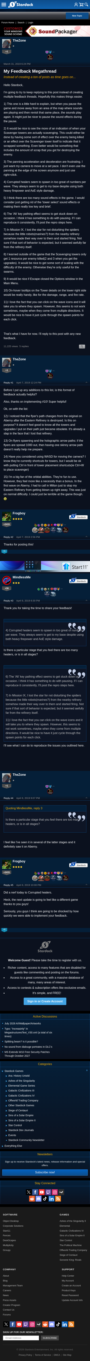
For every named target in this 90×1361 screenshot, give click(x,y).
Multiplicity (8, 1245)
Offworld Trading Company (73, 1250)
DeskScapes (9, 1240)
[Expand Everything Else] (2, 1146)
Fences (6, 1235)
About (6, 1275)
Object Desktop (11, 1221)
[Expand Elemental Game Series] (6, 1086)
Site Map (67, 1355)
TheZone (19, 40)
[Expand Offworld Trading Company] (6, 1101)
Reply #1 (8, 382)
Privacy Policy (25, 1355)
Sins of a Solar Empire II (72, 1235)
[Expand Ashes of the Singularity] (6, 1081)
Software (10, 1214)
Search (21, 22)
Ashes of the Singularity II (73, 1221)
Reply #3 (8, 600)
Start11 (6, 1230)
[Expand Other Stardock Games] (6, 1106)
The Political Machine (71, 1245)
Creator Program (11, 1305)
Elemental (65, 1226)
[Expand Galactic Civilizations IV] (6, 1096)
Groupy (6, 1250)
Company (9, 1269)
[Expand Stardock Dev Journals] (6, 1131)
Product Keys (69, 1290)
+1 (6, 51)
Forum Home (7, 22)
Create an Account (71, 1285)
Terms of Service (43, 1355)
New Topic (77, 16)
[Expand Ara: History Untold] (6, 1076)
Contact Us (8, 1309)
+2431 (6, 524)
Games (64, 1214)
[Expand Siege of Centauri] (6, 1111)
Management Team (13, 1285)
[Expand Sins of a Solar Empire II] (6, 1121)
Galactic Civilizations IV (72, 1230)
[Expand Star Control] (6, 1126)
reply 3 (38, 808)
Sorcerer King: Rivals (70, 1259)
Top (86, 382)
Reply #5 (8, 885)
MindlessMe (22, 577)
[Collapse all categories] (87, 1070)
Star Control (66, 1240)
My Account (68, 1280)
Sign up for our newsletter (23, 1332)
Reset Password (70, 1295)
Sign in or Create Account (45, 1001)
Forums (7, 1314)
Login (30, 22)
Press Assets (9, 1300)
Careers (7, 1290)
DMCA (57, 1355)
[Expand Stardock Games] (2, 1071)
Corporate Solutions (13, 1226)
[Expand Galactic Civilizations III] (6, 1091)
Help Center (68, 1275)
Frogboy (19, 513)
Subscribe (50, 1338)
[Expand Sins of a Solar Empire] (6, 1116)
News (6, 1295)
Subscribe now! (45, 1172)
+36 (7, 588)
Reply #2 (8, 537)
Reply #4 (8, 798)
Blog (5, 1280)
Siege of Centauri (69, 1255)
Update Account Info (72, 1300)
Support (68, 1269)
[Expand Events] (6, 1135)
